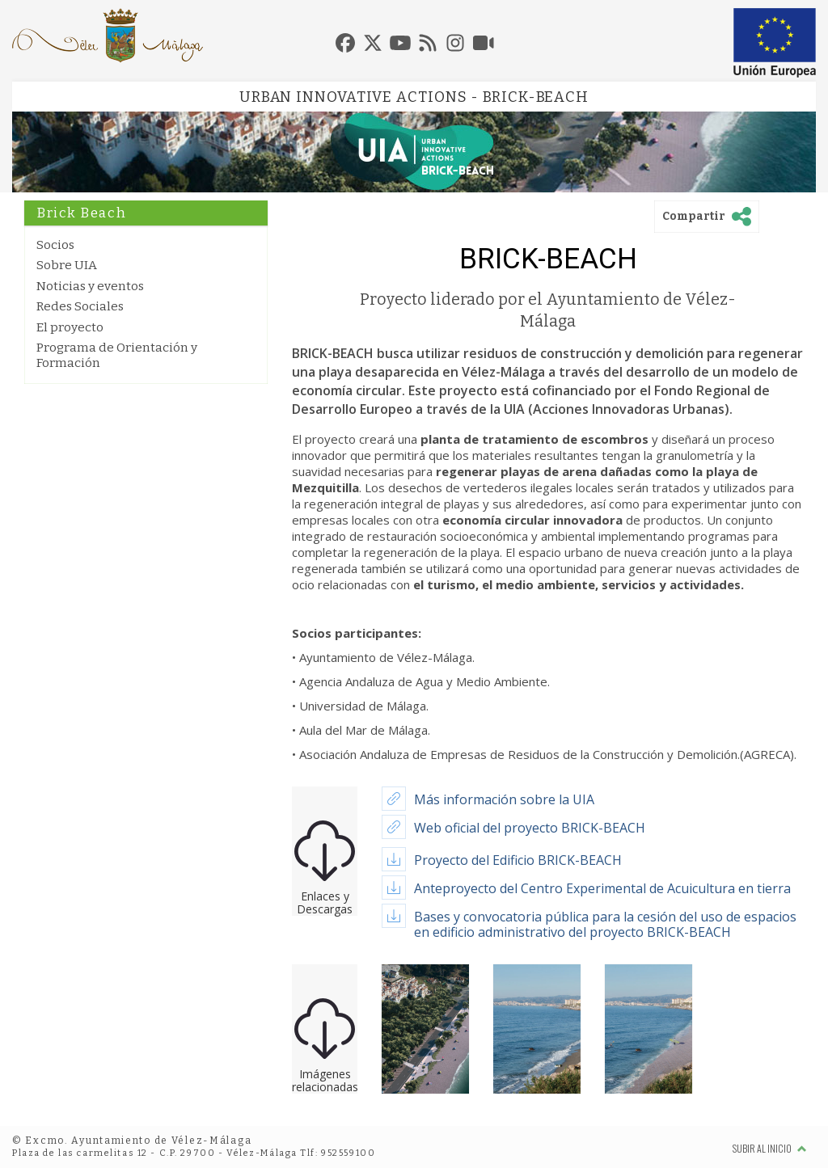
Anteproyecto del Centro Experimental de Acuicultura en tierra (602, 888)
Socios (55, 245)
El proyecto (70, 327)
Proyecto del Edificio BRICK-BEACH (518, 860)
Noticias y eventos (90, 286)
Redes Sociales (80, 306)
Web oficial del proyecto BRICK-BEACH (529, 828)
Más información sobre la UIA (504, 799)
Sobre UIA (66, 265)
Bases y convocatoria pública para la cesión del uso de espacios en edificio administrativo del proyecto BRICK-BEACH (605, 924)
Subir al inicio (770, 1148)
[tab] (345, 43)
